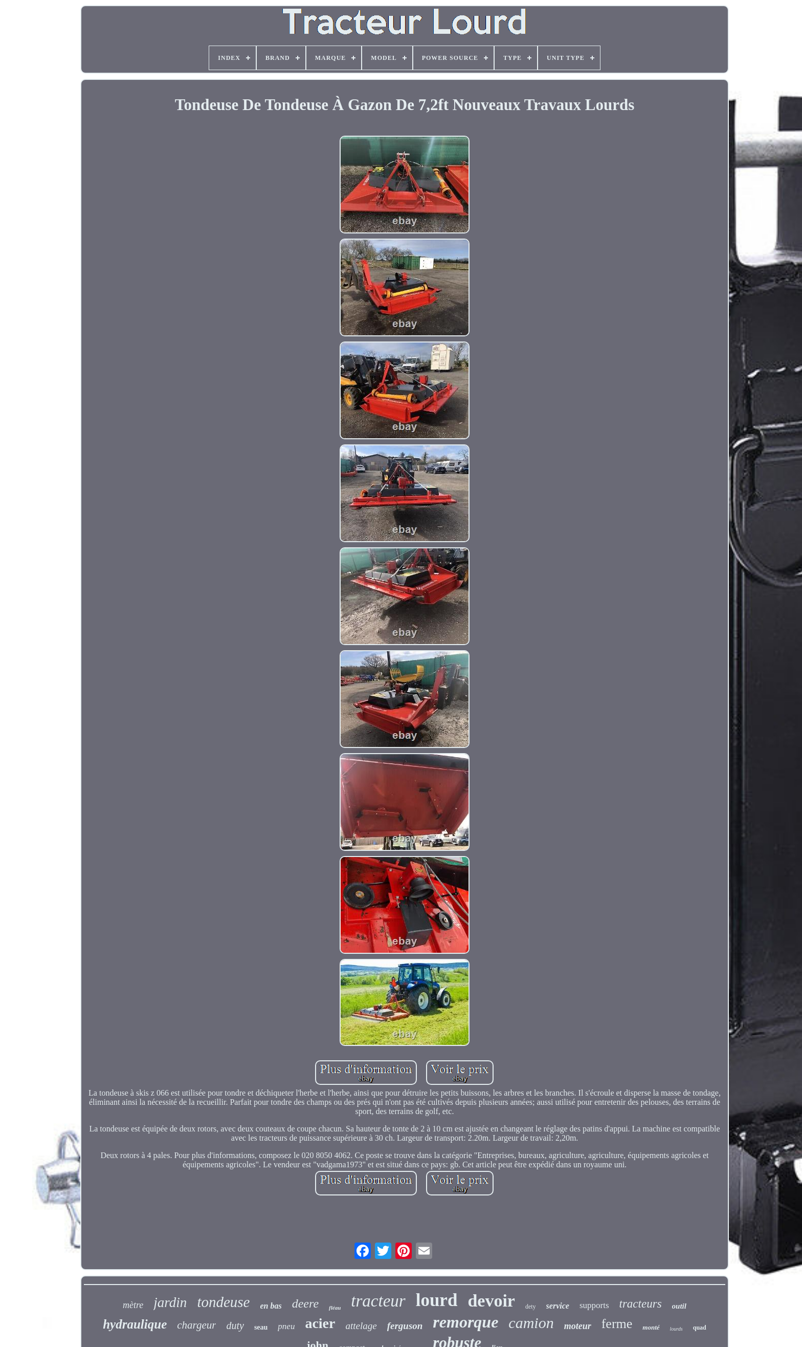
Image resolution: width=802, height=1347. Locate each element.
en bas (270, 1305)
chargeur (196, 1325)
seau (261, 1327)
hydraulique (135, 1324)
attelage (360, 1325)
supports (594, 1305)
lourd (437, 1300)
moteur (577, 1326)
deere (305, 1303)
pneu (286, 1326)
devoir (491, 1300)
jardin (170, 1302)
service (557, 1305)
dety (530, 1306)
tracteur (378, 1301)
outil (679, 1306)
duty (234, 1325)
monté (650, 1327)
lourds (676, 1329)
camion (530, 1322)
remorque (465, 1322)
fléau (335, 1308)
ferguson (405, 1325)
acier (320, 1323)
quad (699, 1327)
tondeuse (223, 1302)
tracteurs (640, 1303)
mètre (133, 1305)
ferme (617, 1323)
